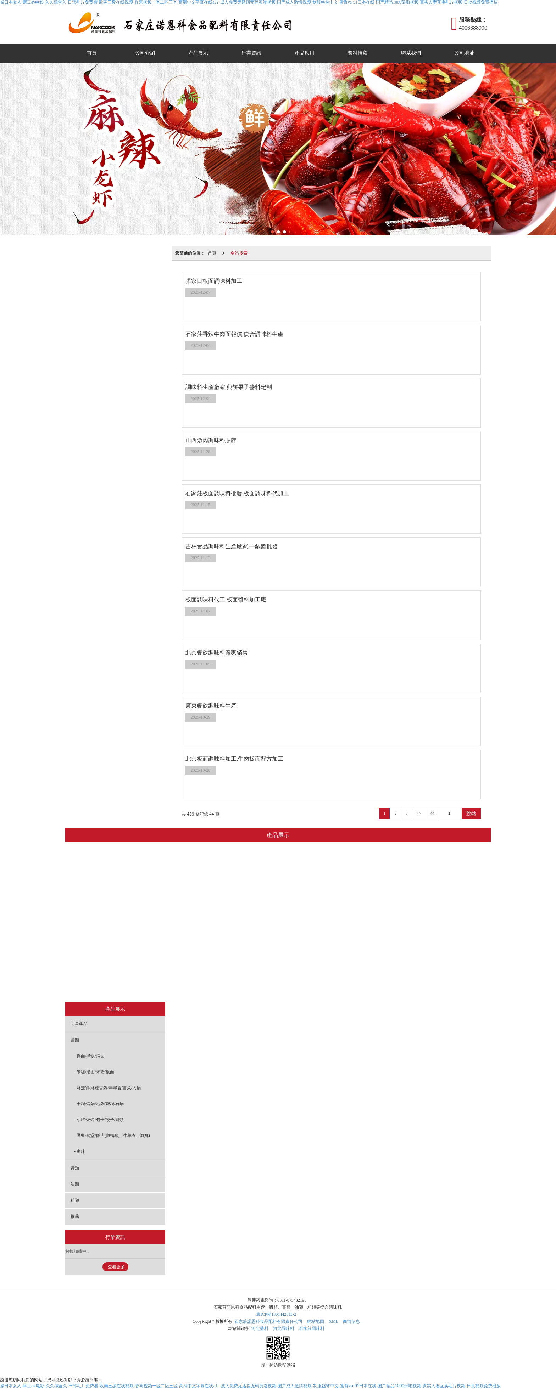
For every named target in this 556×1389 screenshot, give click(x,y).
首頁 (92, 53)
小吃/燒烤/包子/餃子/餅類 (239, 949)
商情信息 (351, 1321)
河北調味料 (283, 1328)
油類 (316, 984)
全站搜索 (239, 253)
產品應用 (305, 53)
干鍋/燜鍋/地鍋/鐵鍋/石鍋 (239, 931)
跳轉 (471, 813)
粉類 (344, 984)
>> (418, 813)
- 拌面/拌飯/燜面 (89, 1055)
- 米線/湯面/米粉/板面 (94, 1071)
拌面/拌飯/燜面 (240, 878)
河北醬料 (259, 1328)
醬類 (239, 860)
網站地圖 (315, 1321)
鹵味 (239, 984)
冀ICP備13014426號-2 (276, 1314)
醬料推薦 (358, 53)
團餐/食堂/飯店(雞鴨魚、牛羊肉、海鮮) (243, 966)
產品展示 (198, 53)
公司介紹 (145, 53)
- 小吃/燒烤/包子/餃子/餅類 (99, 1119)
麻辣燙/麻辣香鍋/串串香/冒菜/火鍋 (243, 913)
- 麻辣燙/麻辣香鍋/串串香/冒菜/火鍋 (107, 1087)
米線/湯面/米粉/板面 (239, 895)
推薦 (371, 984)
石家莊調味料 (311, 1328)
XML (333, 1321)
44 (432, 813)
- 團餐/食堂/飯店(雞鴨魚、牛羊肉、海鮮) (112, 1135)
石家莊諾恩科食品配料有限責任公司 (268, 1321)
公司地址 (464, 53)
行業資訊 (251, 53)
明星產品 (185, 984)
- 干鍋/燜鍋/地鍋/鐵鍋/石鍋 (99, 1103)
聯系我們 (411, 53)
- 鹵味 (79, 1151)
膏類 (289, 984)
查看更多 (116, 1266)
